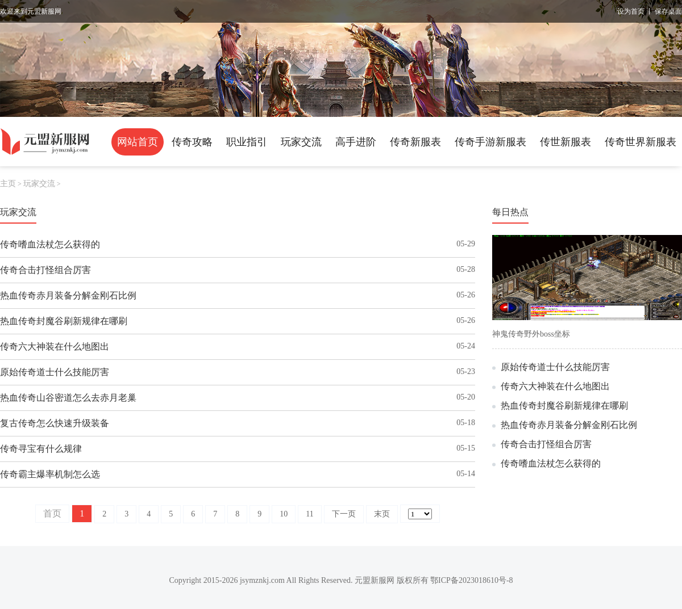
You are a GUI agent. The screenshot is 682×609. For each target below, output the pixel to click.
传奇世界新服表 (640, 142)
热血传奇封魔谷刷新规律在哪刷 (63, 321)
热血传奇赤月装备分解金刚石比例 (68, 295)
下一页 (344, 514)
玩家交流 (301, 142)
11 (309, 514)
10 (284, 514)
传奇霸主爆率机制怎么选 (50, 474)
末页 (382, 514)
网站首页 (137, 142)
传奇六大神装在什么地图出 (54, 346)
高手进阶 (355, 142)
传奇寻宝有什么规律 (41, 448)
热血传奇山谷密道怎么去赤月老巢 (68, 397)
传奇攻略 (192, 142)
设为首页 (630, 11)
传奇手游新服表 (490, 142)
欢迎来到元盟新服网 (30, 11)
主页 (8, 183)
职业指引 (246, 142)
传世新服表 (565, 142)
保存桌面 (668, 11)
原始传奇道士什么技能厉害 (54, 372)
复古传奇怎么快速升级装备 (54, 423)
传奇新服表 (415, 142)
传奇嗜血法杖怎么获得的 (50, 244)
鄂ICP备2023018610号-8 (471, 580)
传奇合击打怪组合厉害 (45, 270)
